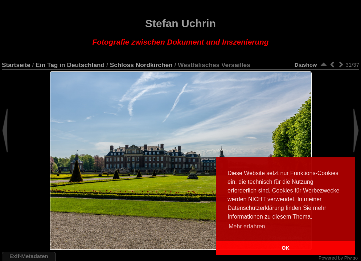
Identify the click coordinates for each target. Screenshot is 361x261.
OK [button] (286, 248)
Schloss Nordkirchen (141, 65)
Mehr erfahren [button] (247, 226)
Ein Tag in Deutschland (70, 65)
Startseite (16, 65)
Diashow (306, 65)
